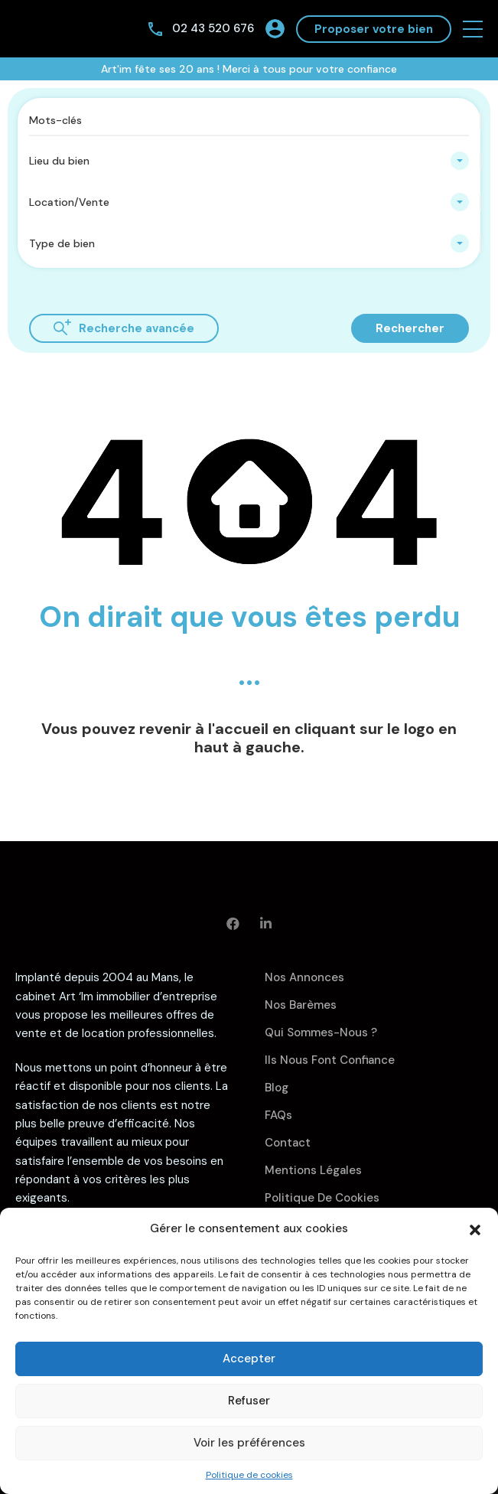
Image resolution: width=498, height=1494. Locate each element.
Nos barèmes (301, 1005)
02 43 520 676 (213, 28)
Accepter (249, 1358)
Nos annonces (304, 977)
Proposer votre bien (373, 29)
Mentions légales (313, 1170)
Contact (288, 1142)
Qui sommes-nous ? (321, 1032)
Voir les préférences (249, 1442)
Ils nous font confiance (330, 1060)
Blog (276, 1087)
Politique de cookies (249, 1475)
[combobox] (249, 161)
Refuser (249, 1400)
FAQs (278, 1115)
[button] (475, 1228)
